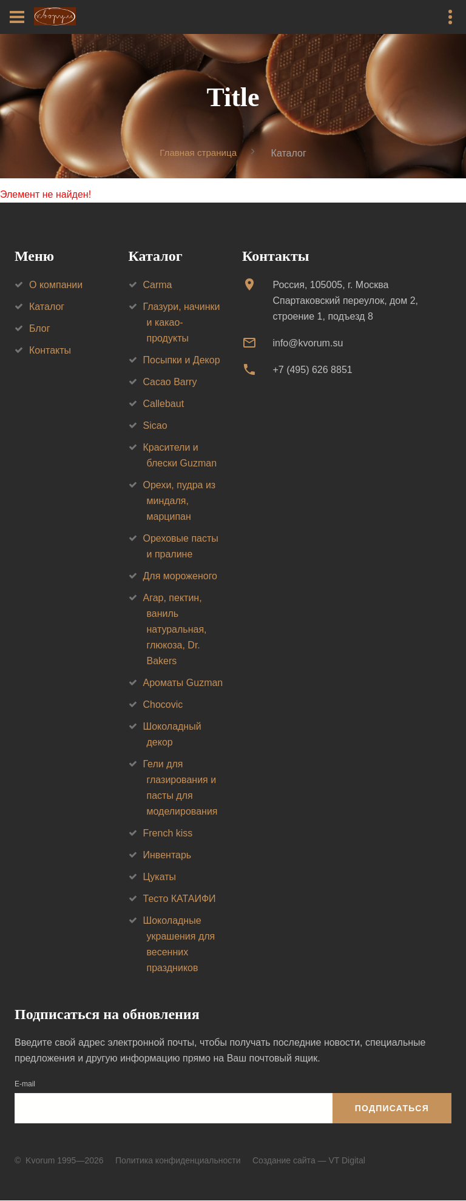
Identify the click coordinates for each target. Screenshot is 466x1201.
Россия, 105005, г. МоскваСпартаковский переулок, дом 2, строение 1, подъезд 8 (345, 300)
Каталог (46, 306)
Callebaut (163, 404)
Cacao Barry (170, 382)
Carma (157, 285)
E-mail (25, 1084)
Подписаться (392, 1108)
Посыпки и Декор (181, 360)
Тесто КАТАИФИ (179, 898)
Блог (39, 328)
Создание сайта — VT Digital (308, 1160)
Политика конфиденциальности (178, 1160)
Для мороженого (180, 576)
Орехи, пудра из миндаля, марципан (179, 501)
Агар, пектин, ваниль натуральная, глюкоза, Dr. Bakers (175, 629)
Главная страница (198, 152)
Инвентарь (167, 855)
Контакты (50, 350)
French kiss (168, 833)
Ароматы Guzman (183, 683)
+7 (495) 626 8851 (312, 370)
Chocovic (163, 704)
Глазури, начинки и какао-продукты (181, 322)
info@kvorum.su (307, 343)
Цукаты (160, 877)
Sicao (155, 425)
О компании (56, 285)
